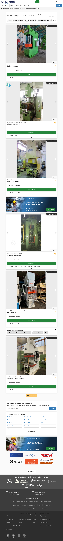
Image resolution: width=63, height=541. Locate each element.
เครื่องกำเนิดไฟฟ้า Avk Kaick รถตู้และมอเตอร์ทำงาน (24, 505)
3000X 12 (9, 423)
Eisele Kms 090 (28, 417)
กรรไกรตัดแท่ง (47, 505)
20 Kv (8, 420)
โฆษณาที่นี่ (31, 471)
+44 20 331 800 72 (14, 492)
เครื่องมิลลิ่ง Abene (43, 508)
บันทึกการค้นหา (31, 396)
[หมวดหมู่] (4, 5)
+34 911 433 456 (39, 495)
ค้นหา (59, 5)
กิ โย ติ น (43, 429)
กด (41, 426)
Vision (42, 423)
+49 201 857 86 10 (40, 492)
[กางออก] (31, 80)
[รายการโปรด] (56, 1)
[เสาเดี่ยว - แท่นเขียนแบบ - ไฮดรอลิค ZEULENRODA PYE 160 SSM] (31, 356)
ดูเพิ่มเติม (31, 431)
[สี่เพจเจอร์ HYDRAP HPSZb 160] (31, 159)
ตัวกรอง (41, 15)
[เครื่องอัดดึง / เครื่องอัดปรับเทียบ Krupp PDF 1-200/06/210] (31, 232)
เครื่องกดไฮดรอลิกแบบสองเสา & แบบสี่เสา (19, 333)
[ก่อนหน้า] (7, 44)
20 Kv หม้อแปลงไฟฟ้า (46, 501)
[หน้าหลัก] (1, 8)
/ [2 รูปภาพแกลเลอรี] (54, 119)
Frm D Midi (27, 423)
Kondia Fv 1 (27, 429)
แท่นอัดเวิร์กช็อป (37, 333)
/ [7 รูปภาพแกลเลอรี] (54, 62)
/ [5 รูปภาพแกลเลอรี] (54, 177)
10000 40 (9, 417)
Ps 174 (42, 417)
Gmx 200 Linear (28, 426)
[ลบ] (25, 21)
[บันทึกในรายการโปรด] (55, 65)
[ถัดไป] (55, 44)
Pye (46, 333)
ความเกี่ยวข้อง (51, 16)
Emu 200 (26, 420)
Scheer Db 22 (44, 420)
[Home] (10, 8)
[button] (61, 1)
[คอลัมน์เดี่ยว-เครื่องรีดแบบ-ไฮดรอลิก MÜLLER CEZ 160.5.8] (31, 101)
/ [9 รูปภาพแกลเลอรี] (54, 308)
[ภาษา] (59, 1)
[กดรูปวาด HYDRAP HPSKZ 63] (31, 44)
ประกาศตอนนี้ (50, 209)
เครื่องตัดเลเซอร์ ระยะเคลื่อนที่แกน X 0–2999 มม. (26, 508)
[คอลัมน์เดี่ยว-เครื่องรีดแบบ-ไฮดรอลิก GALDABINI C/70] (31, 290)
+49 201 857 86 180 (14, 495)
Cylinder (9, 429)
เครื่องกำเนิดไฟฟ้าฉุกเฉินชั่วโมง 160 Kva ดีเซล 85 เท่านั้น (25, 501)
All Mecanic (10, 426)
